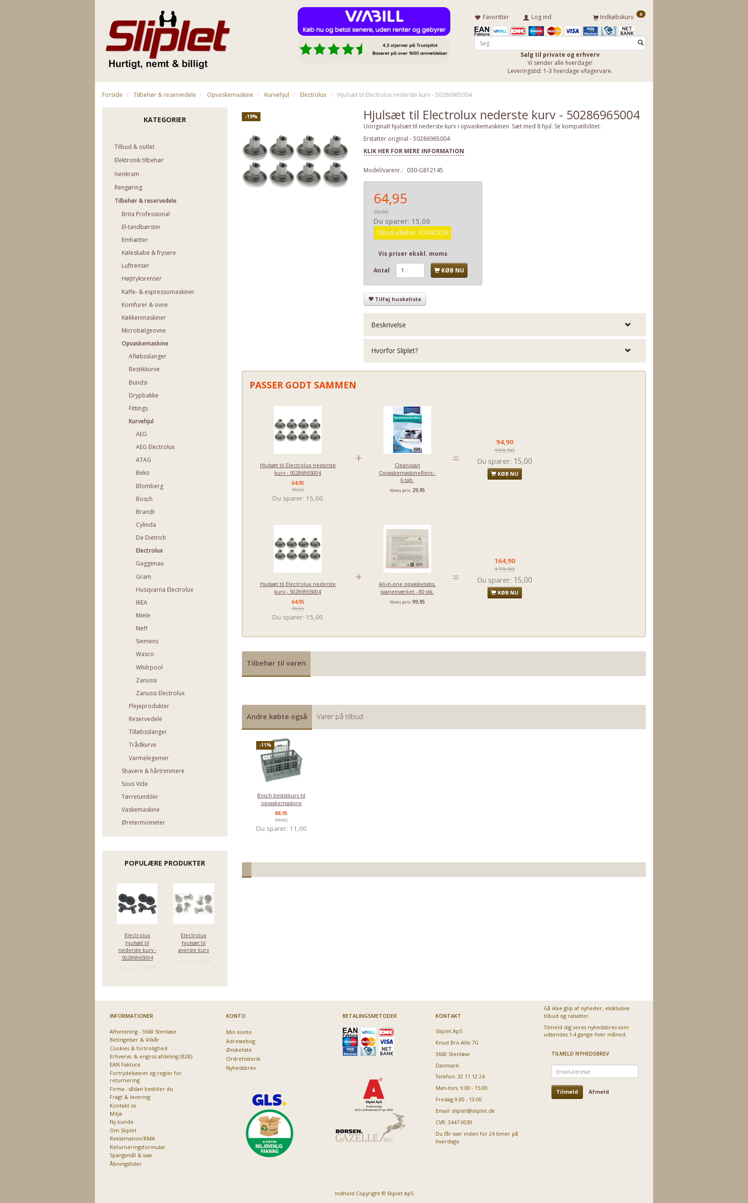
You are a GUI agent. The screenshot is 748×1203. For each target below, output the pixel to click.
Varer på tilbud (340, 714)
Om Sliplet (123, 1128)
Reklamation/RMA (132, 1136)
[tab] (504, 323)
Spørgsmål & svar (131, 1153)
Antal (382, 268)
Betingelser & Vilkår (134, 1038)
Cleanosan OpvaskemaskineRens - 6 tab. (407, 471)
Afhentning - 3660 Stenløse (143, 1029)
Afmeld (599, 1090)
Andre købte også (277, 714)
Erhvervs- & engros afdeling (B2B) (151, 1054)
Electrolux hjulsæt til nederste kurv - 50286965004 (137, 944)
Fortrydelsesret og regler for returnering (146, 1074)
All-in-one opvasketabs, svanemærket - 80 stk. (407, 586)
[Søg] (641, 41)
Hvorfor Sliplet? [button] (394, 349)
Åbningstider (126, 1161)
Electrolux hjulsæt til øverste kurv (193, 941)
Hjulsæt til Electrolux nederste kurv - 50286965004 (298, 467)
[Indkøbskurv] (619, 16)
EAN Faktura (125, 1063)
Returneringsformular (138, 1145)
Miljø (116, 1111)
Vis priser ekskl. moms (412, 252)
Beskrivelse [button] (388, 323)
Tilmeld (567, 1090)
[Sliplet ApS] (167, 36)
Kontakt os (123, 1103)
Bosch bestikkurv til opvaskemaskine (281, 797)
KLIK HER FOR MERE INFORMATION (414, 149)
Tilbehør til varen (276, 661)
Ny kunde (122, 1120)
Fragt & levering (130, 1095)
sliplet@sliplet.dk (473, 1109)
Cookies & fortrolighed (138, 1046)
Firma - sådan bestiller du (141, 1086)
